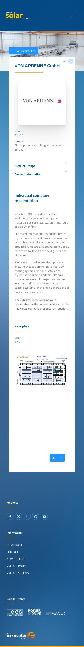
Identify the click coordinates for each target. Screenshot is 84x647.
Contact (12, 552)
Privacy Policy (17, 566)
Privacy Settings (18, 573)
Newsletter (15, 559)
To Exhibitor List (22, 51)
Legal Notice (15, 545)
